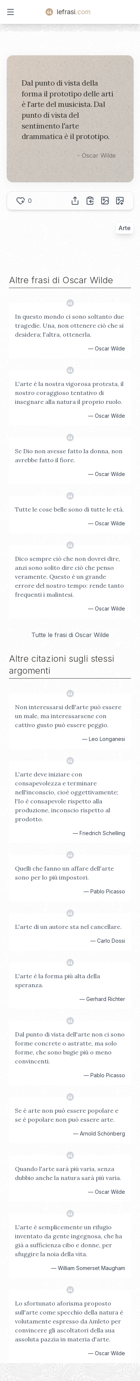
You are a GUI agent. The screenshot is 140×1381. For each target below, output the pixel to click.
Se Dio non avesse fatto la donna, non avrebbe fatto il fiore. (68, 455)
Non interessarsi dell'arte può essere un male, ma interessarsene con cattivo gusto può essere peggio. (68, 716)
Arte (124, 228)
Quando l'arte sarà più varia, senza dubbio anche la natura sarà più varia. (68, 1173)
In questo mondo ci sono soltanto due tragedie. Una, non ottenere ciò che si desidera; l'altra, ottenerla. (69, 325)
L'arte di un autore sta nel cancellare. (68, 926)
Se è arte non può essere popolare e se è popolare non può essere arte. (66, 1115)
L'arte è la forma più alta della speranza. (57, 980)
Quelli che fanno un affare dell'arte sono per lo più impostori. (64, 873)
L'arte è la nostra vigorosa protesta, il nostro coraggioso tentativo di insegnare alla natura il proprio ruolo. (69, 392)
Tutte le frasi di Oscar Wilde (70, 635)
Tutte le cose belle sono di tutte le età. (69, 509)
